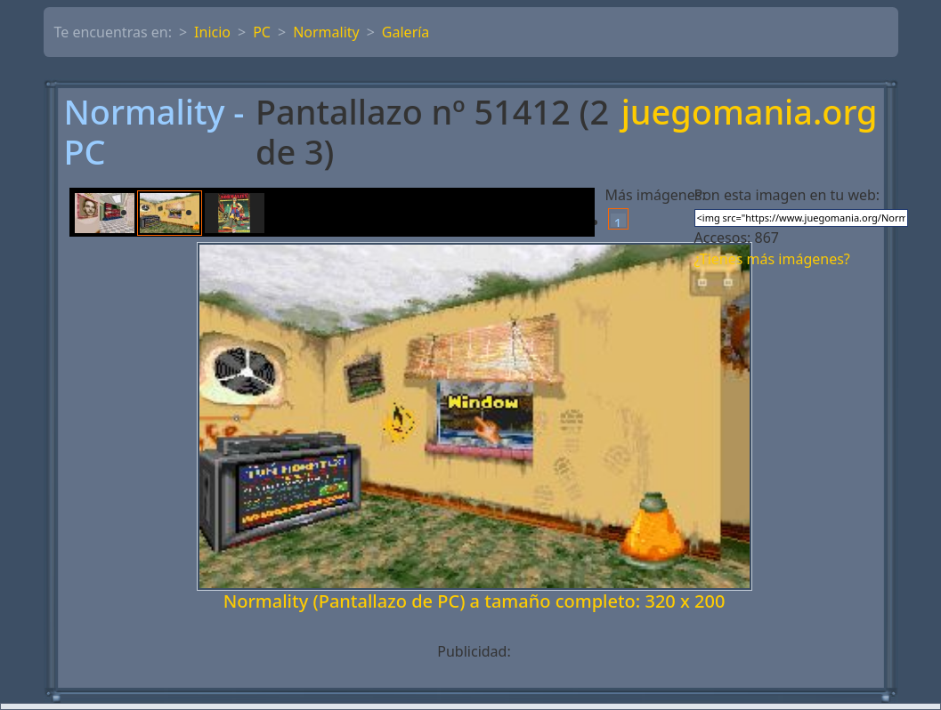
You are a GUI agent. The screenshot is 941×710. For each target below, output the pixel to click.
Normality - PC (154, 132)
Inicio (212, 32)
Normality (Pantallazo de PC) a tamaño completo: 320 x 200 (474, 601)
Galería (406, 32)
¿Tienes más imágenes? (772, 259)
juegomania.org (749, 113)
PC (262, 32)
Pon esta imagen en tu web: (787, 195)
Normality (326, 32)
